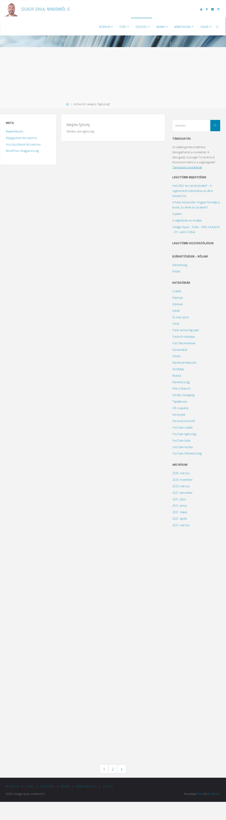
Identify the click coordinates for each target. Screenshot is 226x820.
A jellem (177, 214)
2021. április (179, 519)
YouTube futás (181, 440)
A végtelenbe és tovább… (187, 220)
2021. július (179, 499)
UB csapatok (180, 408)
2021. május (179, 512)
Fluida (200, 812)
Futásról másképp (183, 337)
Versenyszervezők (183, 421)
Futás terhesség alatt (185, 330)
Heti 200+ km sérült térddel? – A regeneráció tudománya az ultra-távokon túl (192, 191)
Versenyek (178, 415)
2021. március (181, 525)
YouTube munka (182, 447)
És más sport (180, 317)
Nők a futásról (181, 388)
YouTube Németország (187, 453)
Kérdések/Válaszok (184, 363)
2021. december (182, 493)
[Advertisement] (113, 73)
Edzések (177, 298)
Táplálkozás (179, 401)
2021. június (179, 506)
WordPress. (213, 812)
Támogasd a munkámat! (187, 167)
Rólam (176, 271)
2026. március (181, 473)
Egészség (47, 804)
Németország (181, 382)
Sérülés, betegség (183, 395)
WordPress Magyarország (22, 151)
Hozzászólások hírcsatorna (23, 144)
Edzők (176, 311)
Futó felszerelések (183, 343)
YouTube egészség (184, 434)
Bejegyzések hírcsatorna (21, 138)
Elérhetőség (179, 265)
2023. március (181, 486)
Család (176, 291)
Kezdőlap (178, 369)
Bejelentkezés (14, 131)
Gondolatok (179, 350)
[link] (217, 26)
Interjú (176, 356)
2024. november (182, 480)
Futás (175, 324)
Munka (176, 376)
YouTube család (182, 427)
